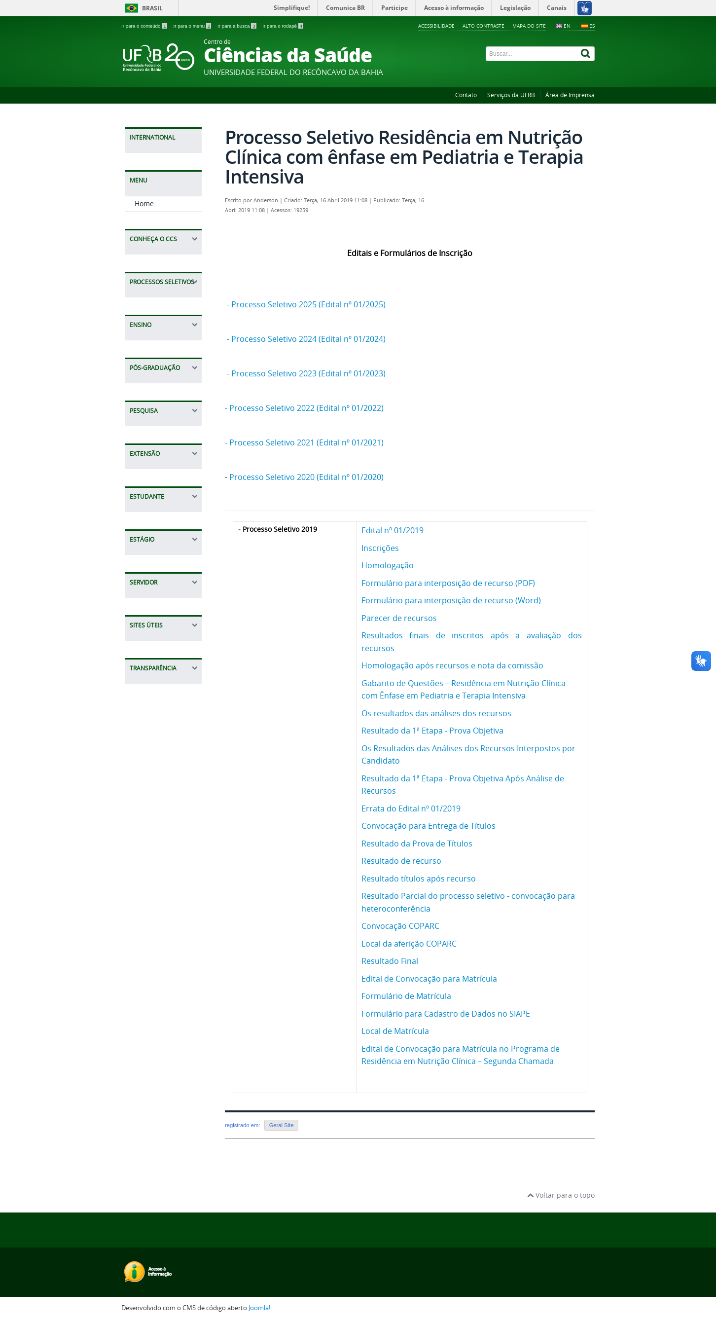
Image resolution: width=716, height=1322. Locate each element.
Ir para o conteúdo (144, 26)
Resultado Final (389, 960)
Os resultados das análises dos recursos (436, 713)
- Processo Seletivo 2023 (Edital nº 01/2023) (307, 373)
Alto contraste (483, 25)
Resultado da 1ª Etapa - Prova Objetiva (432, 730)
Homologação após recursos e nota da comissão (452, 665)
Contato (466, 95)
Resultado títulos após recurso (418, 878)
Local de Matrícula (395, 1031)
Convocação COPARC (400, 925)
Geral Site (281, 1125)
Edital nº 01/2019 (392, 530)
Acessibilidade (436, 25)
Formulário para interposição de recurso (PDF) (448, 583)
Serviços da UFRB (511, 95)
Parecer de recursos (399, 618)
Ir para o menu (193, 26)
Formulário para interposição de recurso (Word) (451, 600)
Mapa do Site (529, 25)
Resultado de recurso (401, 860)
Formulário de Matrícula (406, 996)
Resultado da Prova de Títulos (416, 843)
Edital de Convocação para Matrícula (429, 978)
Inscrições (380, 548)
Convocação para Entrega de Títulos (428, 825)
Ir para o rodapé (282, 26)
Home (144, 213)
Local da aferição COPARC (409, 943)
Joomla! (259, 1308)
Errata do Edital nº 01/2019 (411, 808)
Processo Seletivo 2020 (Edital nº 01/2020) (306, 477)
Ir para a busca (237, 26)
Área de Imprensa (570, 95)
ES (592, 25)
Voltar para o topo (561, 1195)
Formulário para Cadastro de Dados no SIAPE (445, 1013)
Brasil (152, 8)
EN (567, 25)
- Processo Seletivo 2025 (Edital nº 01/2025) (306, 304)
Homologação (387, 565)
